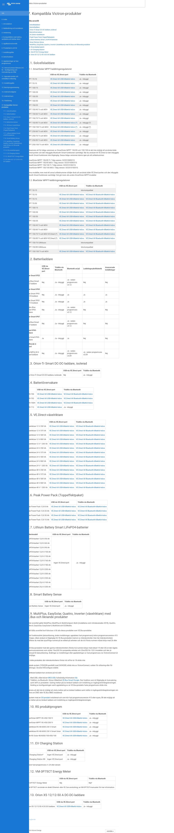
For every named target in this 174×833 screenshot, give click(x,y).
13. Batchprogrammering (14, 87)
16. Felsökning (14, 100)
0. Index (4, 19)
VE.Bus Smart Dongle (99, 680)
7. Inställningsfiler (14, 52)
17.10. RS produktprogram (11, 150)
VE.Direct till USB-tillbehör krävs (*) (92, 123)
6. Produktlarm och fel (9, 48)
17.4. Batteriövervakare (10, 122)
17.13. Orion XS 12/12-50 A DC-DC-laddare (13, 160)
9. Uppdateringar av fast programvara (14, 62)
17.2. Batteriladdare (9, 114)
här (105, 678)
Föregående (60, 819)
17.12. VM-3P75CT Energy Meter (13, 156)
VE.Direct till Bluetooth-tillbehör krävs (129, 195)
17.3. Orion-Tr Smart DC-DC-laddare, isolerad (12, 118)
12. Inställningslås (14, 83)
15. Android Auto (14, 96)
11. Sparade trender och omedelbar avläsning (14, 77)
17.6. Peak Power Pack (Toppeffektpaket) (10, 129)
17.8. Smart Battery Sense (11, 138)
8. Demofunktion (7, 57)
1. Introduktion (7, 24)
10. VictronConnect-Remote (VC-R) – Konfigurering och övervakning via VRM (14, 70)
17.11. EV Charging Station (11, 153)
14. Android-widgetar (14, 92)
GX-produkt (74, 698)
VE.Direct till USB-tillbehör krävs (91, 79)
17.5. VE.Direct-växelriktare (11, 125)
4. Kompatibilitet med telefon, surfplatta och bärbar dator (14, 38)
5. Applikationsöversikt (14, 43)
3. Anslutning (14, 32)
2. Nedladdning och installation (12, 28)
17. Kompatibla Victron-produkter (14, 106)
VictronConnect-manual (41, 3)
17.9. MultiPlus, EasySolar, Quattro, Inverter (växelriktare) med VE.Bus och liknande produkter (12, 144)
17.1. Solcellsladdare (15, 111)
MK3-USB (80, 678)
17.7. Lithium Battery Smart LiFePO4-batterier (11, 134)
